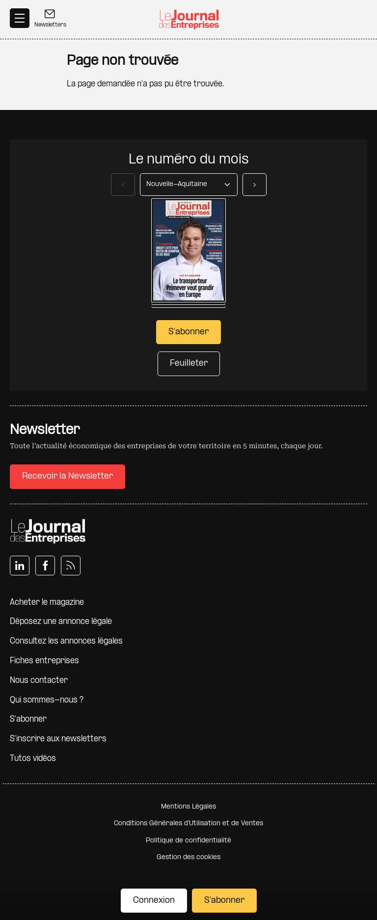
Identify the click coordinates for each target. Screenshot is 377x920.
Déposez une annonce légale (61, 622)
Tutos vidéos (33, 759)
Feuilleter (189, 363)
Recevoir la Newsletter (67, 476)
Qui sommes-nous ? (46, 700)
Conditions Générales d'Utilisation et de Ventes (188, 823)
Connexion (154, 900)
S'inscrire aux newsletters (58, 739)
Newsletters (50, 18)
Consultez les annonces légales (66, 641)
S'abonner (224, 900)
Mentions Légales (188, 807)
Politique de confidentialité (188, 840)
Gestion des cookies (188, 857)
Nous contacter (39, 680)
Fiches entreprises (44, 661)
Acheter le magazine (47, 602)
